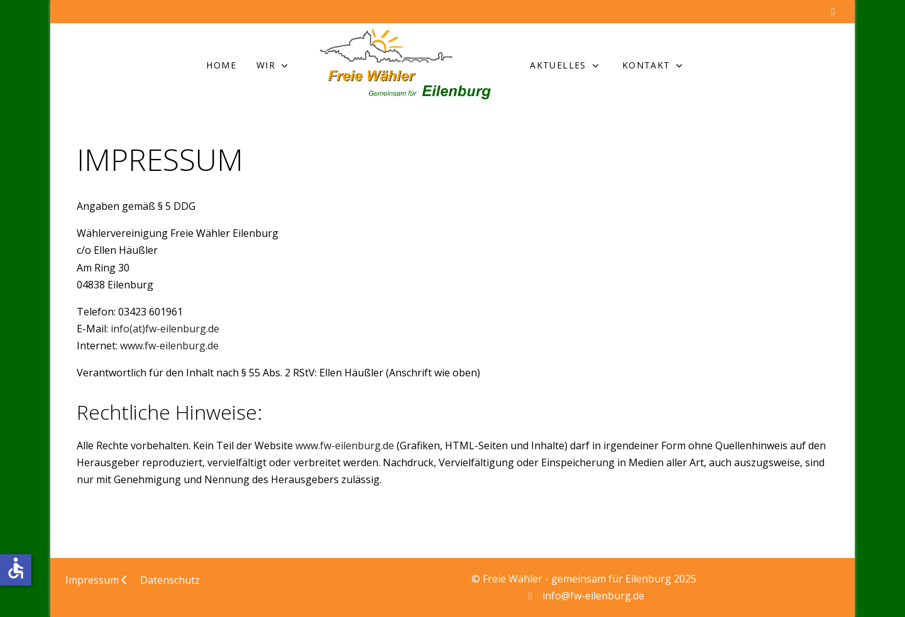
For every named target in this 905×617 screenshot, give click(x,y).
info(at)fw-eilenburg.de (165, 329)
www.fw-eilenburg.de (169, 345)
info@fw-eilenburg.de (593, 596)
